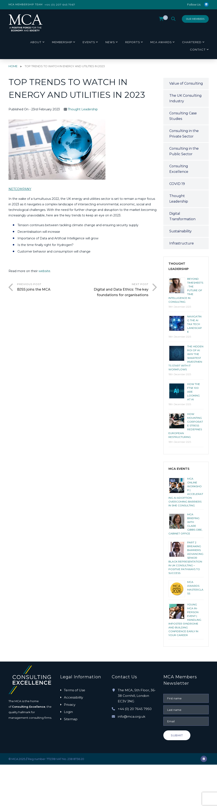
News (110, 42)
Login (68, 712)
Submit (177, 735)
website (44, 271)
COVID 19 (177, 184)
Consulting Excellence (178, 169)
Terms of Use (74, 690)
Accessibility (73, 697)
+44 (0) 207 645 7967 (60, 4)
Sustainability (180, 231)
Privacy (69, 705)
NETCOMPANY (20, 189)
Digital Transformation (182, 216)
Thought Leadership (83, 109)
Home (13, 66)
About (36, 42)
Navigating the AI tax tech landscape (194, 324)
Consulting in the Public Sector (184, 151)
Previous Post (50, 287)
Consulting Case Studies (183, 116)
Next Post (115, 290)
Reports (132, 42)
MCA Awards (161, 42)
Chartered (191, 42)
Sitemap (71, 719)
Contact (198, 49)
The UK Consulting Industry (185, 98)
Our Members (195, 18)
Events (89, 42)
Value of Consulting (186, 83)
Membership (62, 42)
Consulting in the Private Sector (184, 133)
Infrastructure (181, 243)
